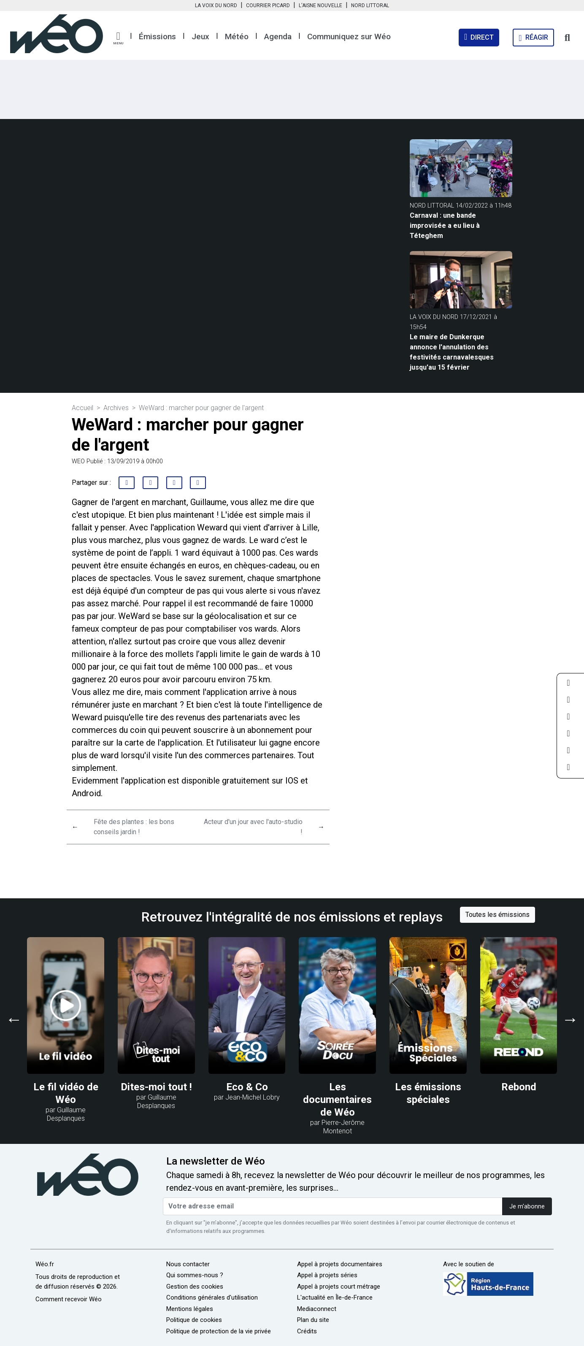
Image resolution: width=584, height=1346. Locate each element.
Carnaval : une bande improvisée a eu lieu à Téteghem (445, 225)
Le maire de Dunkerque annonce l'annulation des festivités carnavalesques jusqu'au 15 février (452, 352)
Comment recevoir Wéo (68, 1299)
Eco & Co (247, 1087)
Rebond (518, 1087)
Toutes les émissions (497, 915)
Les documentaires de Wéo (337, 1099)
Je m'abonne (527, 1206)
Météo (237, 36)
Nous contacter (188, 1264)
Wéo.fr (44, 1264)
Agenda (278, 36)
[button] (118, 38)
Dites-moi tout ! (156, 1087)
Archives (116, 408)
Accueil (82, 408)
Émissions (157, 36)
